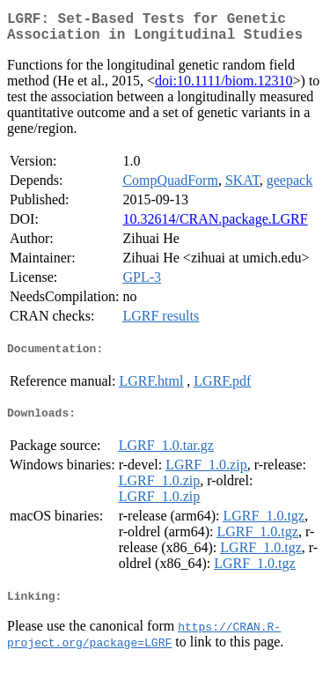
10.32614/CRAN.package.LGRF (214, 225)
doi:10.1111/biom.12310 (223, 87)
